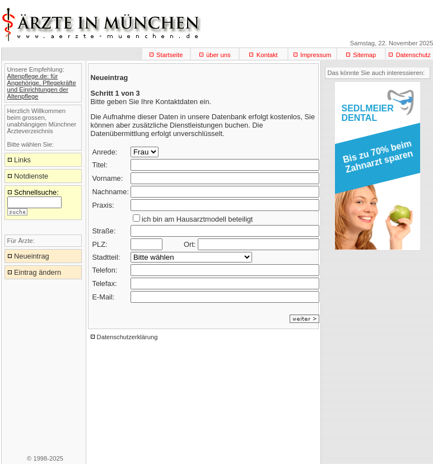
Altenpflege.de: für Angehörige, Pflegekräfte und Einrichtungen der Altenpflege (41, 86)
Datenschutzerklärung (127, 337)
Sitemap (364, 54)
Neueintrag (31, 256)
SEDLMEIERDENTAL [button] (368, 113)
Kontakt (267, 54)
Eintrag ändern (37, 272)
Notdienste (31, 176)
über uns (218, 54)
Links (22, 160)
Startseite (169, 54)
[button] (375, 160)
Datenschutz (413, 54)
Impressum (315, 54)
